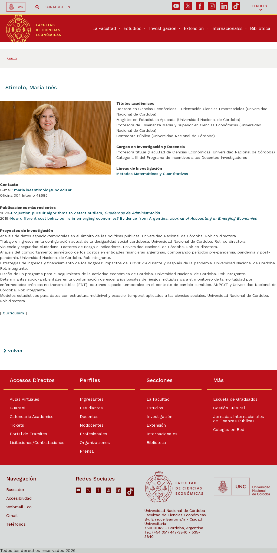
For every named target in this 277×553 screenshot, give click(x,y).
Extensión (156, 425)
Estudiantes (90, 408)
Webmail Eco (19, 507)
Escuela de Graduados (237, 399)
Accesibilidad (19, 498)
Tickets (17, 425)
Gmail (12, 515)
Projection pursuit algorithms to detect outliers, (85, 213)
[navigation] (180, 32)
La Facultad (158, 399)
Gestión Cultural (231, 408)
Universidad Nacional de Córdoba (174, 510)
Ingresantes (91, 399)
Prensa (86, 451)
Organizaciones (94, 442)
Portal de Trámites (28, 434)
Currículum (13, 313)
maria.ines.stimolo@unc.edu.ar (43, 190)
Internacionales (162, 434)
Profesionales (92, 434)
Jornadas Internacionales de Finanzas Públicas (240, 418)
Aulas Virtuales (24, 399)
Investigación (160, 416)
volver (15, 350)
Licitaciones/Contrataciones (37, 442)
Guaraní (17, 408)
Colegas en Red (230, 429)
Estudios (155, 408)
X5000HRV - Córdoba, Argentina (173, 528)
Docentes (88, 416)
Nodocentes (91, 425)
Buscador (15, 489)
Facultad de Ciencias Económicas (175, 515)
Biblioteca (156, 442)
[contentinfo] (138, 461)
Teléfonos (16, 524)
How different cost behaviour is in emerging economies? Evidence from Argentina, (133, 218)
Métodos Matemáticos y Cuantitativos (152, 174)
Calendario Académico (32, 416)
